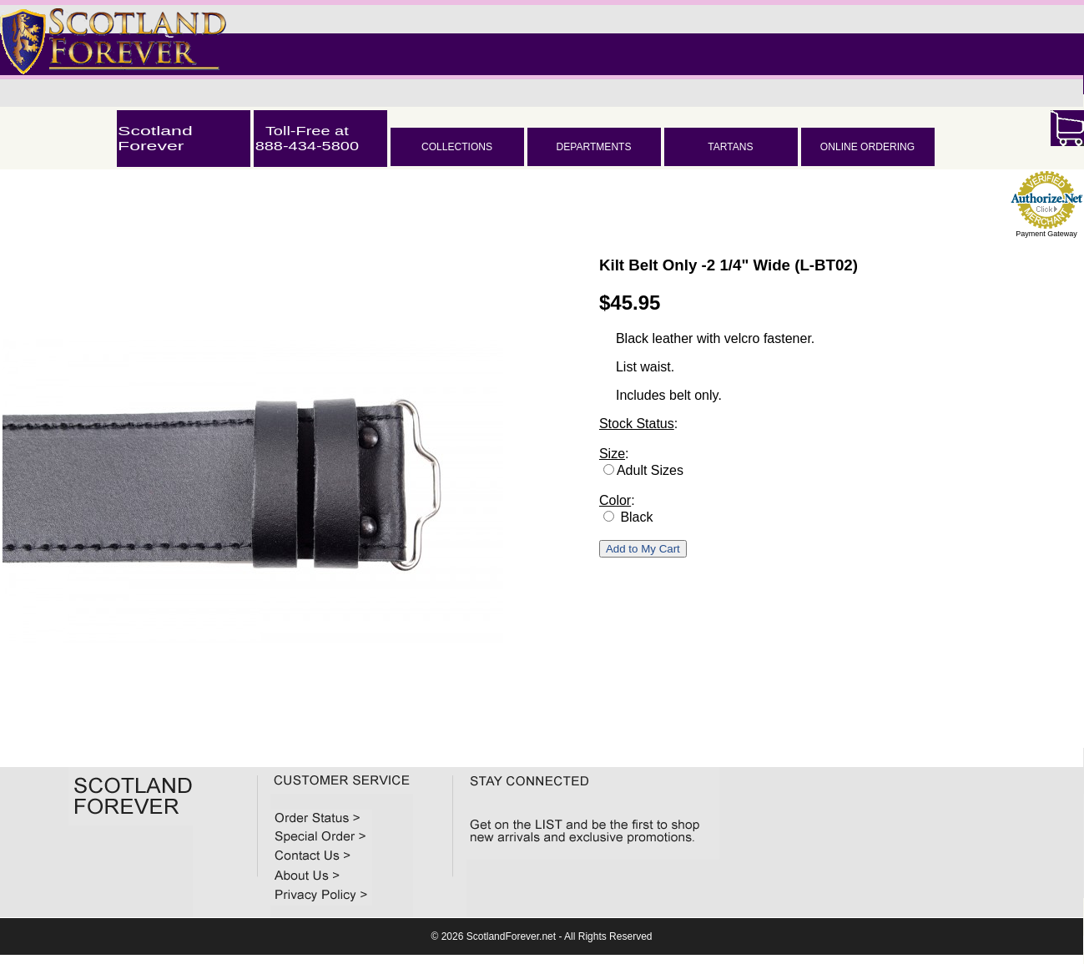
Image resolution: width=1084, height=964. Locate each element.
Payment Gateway (1046, 234)
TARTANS (730, 147)
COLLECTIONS (456, 147)
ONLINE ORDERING (867, 147)
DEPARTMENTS (593, 147)
